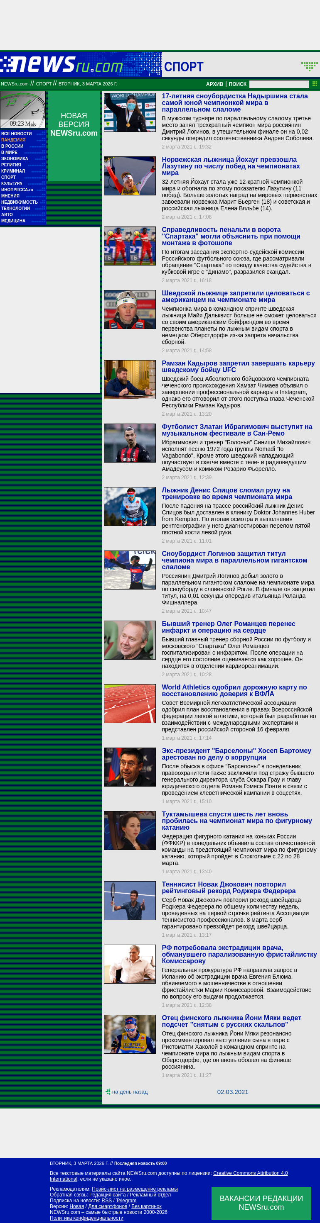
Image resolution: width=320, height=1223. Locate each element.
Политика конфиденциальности (86, 1218)
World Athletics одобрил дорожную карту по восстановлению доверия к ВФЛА (234, 690)
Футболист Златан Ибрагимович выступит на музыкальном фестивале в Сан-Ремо (237, 430)
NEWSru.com (15, 83)
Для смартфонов (107, 1206)
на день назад (130, 1092)
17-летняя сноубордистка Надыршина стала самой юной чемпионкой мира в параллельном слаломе (235, 103)
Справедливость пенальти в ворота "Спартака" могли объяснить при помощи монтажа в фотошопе (231, 236)
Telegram (126, 1201)
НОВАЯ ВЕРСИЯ (74, 124)
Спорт (184, 66)
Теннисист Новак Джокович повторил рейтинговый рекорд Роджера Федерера (228, 887)
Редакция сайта (107, 1195)
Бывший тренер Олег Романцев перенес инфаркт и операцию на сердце (228, 627)
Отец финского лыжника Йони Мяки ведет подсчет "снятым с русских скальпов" (231, 1021)
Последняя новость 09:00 (140, 1163)
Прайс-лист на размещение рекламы (135, 1189)
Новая (76, 1206)
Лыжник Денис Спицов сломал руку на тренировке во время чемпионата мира (227, 493)
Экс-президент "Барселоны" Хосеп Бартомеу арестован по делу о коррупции (236, 754)
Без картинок (146, 1206)
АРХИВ (215, 84)
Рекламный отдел (150, 1195)
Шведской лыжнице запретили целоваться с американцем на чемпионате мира (236, 296)
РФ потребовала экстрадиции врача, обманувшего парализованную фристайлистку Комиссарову (239, 954)
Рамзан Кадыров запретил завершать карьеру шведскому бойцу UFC (238, 366)
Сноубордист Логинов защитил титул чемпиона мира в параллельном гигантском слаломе (234, 560)
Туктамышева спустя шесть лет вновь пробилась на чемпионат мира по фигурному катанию (237, 821)
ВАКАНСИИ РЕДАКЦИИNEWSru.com (261, 1202)
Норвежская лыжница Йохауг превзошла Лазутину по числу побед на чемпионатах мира (231, 166)
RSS (106, 1201)
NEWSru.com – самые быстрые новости (96, 1212)
